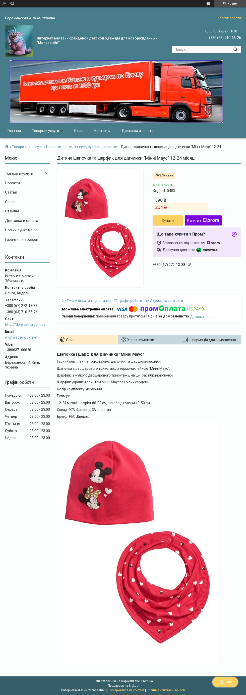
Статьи (11, 192)
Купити (168, 220)
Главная (14, 131)
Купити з (203, 220)
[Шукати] (235, 49)
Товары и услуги (45, 131)
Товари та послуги (27, 147)
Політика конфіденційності (166, 690)
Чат (225, 682)
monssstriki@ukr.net (21, 337)
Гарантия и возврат (22, 239)
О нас (78, 131)
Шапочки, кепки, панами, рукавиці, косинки (81, 147)
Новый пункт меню (21, 230)
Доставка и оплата (137, 131)
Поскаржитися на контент (125, 690)
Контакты (102, 131)
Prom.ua (147, 681)
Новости (12, 183)
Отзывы (12, 211)
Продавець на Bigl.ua (123, 685)
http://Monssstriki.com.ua (25, 324)
